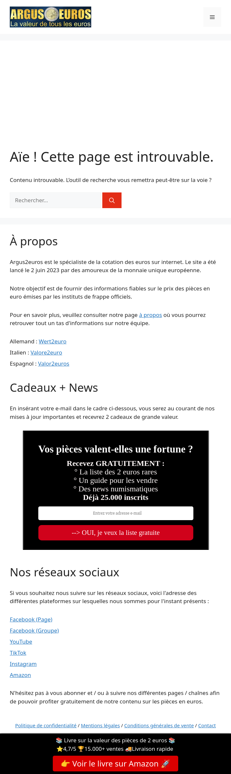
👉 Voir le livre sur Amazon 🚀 (115, 763)
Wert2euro (52, 341)
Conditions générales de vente (159, 725)
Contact (207, 725)
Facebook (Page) (31, 619)
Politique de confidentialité (45, 725)
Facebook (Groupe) (34, 630)
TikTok (18, 652)
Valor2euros (53, 363)
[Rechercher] (112, 200)
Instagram (23, 663)
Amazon (20, 675)
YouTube (21, 641)
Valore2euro (46, 352)
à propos (150, 315)
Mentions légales (100, 725)
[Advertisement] (115, 99)
